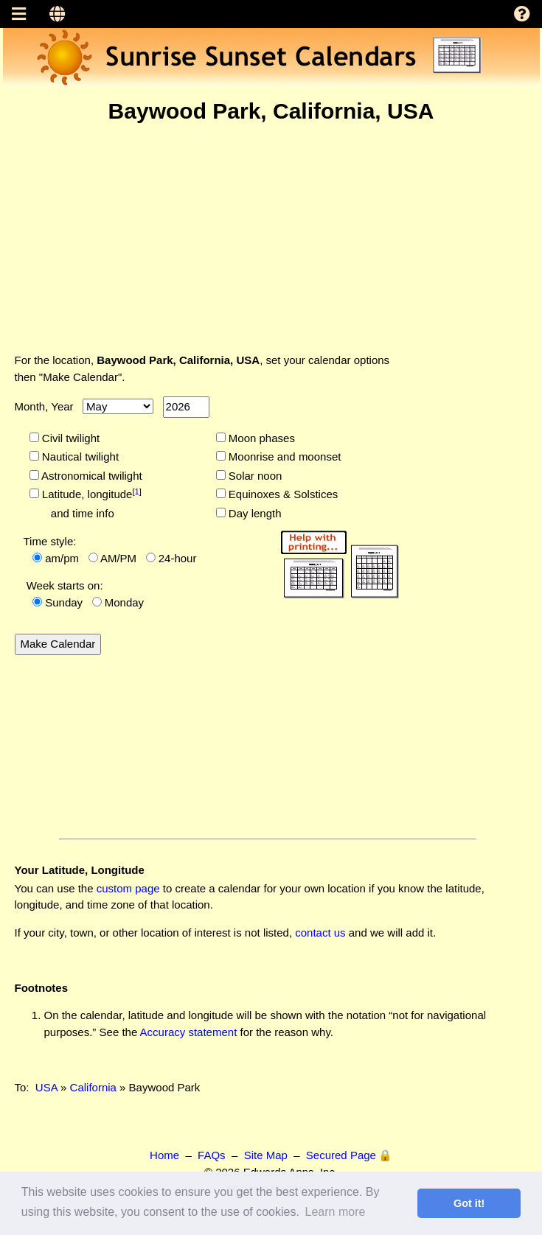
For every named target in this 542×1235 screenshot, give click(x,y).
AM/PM (118, 558)
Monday (124, 602)
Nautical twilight (79, 456)
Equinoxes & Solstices (282, 494)
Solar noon (254, 475)
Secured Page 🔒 (349, 1155)
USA (46, 1087)
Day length (254, 513)
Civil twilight (69, 438)
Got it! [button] (469, 1203)
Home (164, 1155)
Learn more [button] (335, 1212)
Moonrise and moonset (283, 456)
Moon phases (260, 438)
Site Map (266, 1155)
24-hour (178, 558)
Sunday (64, 602)
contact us (320, 932)
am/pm (62, 558)
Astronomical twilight (90, 475)
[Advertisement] (271, 238)
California (93, 1087)
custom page (128, 888)
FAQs (212, 1155)
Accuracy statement (188, 1032)
